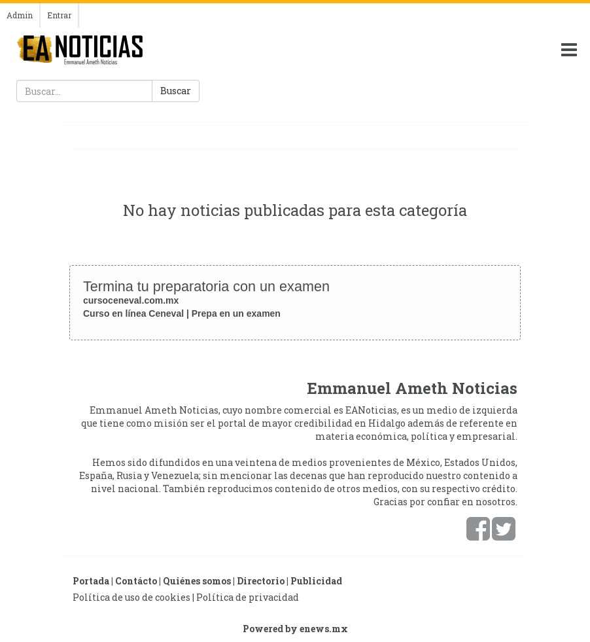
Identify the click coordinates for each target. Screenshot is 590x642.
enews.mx (324, 628)
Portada (91, 581)
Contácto (136, 581)
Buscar (175, 90)
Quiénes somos (197, 581)
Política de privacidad (247, 597)
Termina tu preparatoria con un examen (206, 286)
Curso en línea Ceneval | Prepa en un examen (182, 313)
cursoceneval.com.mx (131, 300)
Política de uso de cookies (131, 597)
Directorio (261, 581)
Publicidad (316, 581)
